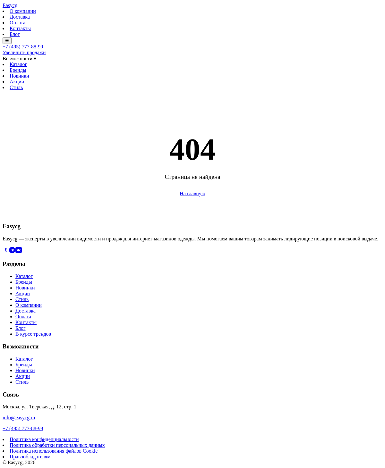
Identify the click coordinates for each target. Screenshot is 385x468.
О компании (23, 11)
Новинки (19, 76)
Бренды (18, 70)
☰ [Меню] (7, 40)
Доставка (20, 17)
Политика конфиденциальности (44, 439)
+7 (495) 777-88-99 (23, 46)
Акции (17, 81)
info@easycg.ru (19, 417)
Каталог (18, 64)
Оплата (17, 22)
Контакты (20, 28)
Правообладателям (30, 456)
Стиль (16, 87)
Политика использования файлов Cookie (54, 451)
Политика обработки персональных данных (57, 445)
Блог (15, 34)
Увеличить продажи (24, 52)
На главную (192, 193)
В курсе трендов (33, 334)
